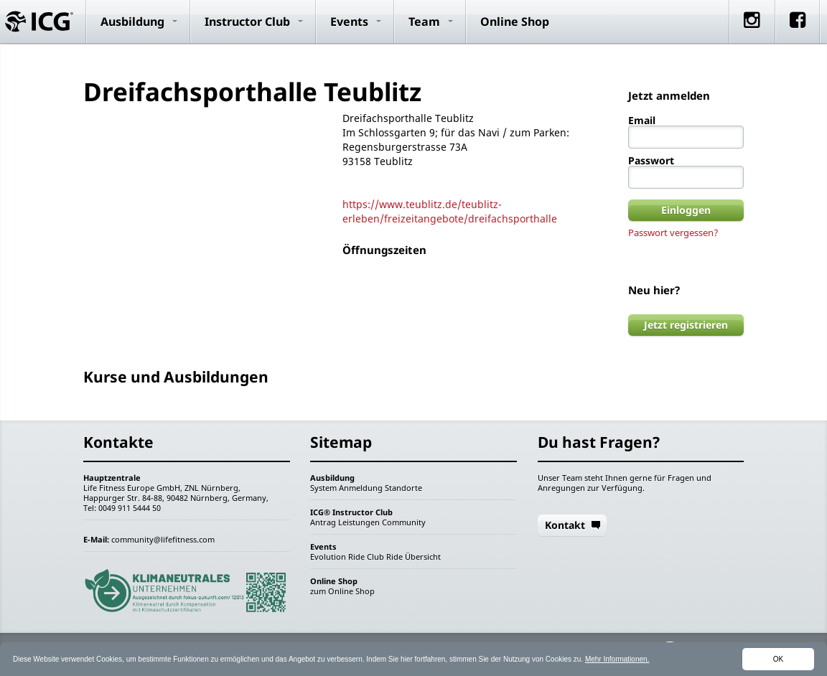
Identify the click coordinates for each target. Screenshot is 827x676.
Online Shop (514, 21)
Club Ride (385, 556)
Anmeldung (361, 487)
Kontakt (565, 525)
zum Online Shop (342, 591)
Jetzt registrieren (686, 325)
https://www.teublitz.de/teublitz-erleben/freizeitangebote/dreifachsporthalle (449, 211)
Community (404, 522)
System (323, 487)
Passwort (651, 161)
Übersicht (423, 556)
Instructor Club (247, 21)
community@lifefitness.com (163, 539)
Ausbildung (132, 21)
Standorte (403, 487)
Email (641, 121)
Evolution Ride (337, 556)
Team (424, 21)
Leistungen (359, 522)
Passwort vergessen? (673, 232)
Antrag (323, 522)
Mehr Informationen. (617, 659)
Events (349, 21)
